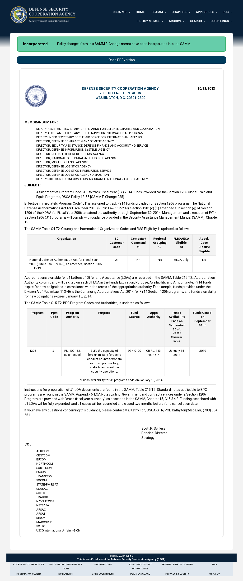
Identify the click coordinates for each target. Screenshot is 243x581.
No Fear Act (65, 573)
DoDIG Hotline (103, 564)
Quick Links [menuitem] (219, 21)
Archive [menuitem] (175, 21)
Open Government (103, 573)
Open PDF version (121, 60)
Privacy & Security (177, 573)
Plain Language (140, 573)
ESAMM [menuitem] (157, 12)
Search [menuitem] (196, 21)
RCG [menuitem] (226, 12)
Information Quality (28, 573)
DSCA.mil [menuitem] (120, 12)
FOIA (214, 564)
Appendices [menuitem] (205, 12)
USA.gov (214, 573)
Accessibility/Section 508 (28, 564)
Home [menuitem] (140, 12)
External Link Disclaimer (177, 564)
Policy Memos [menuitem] (148, 21)
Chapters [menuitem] (179, 12)
